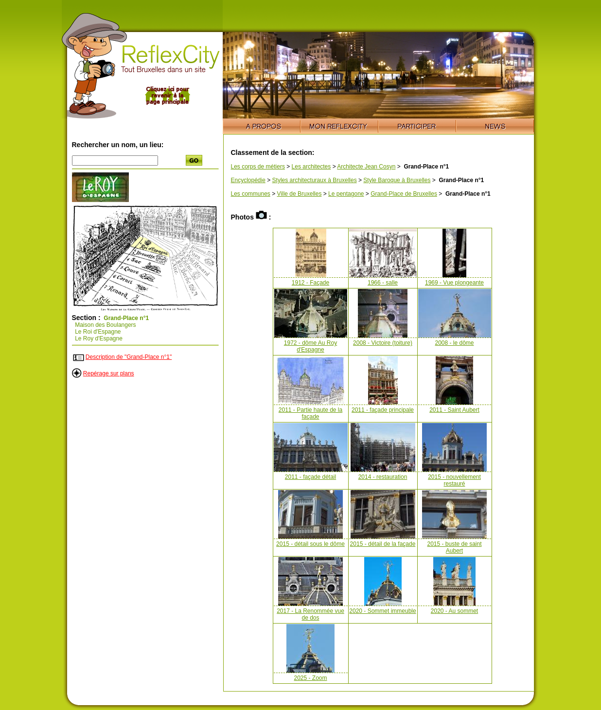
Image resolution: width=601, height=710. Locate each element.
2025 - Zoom (310, 678)
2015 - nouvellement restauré (454, 480)
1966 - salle (383, 282)
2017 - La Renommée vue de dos (310, 614)
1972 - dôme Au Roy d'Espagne (310, 346)
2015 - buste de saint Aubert (454, 547)
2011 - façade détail (310, 476)
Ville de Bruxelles (299, 193)
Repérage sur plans (108, 373)
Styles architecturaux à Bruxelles (314, 180)
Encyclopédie (248, 180)
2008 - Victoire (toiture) (382, 342)
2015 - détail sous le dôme (310, 544)
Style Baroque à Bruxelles (396, 180)
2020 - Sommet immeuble (382, 611)
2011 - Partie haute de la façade (310, 413)
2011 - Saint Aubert (454, 409)
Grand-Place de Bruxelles (404, 193)
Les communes (250, 193)
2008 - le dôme (454, 342)
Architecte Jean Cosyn (366, 166)
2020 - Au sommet (454, 611)
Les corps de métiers (258, 166)
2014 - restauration (382, 476)
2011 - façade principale (383, 409)
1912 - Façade (310, 282)
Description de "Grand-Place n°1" (129, 357)
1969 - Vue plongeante (454, 282)
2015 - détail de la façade (383, 544)
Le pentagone (346, 193)
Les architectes (311, 166)
